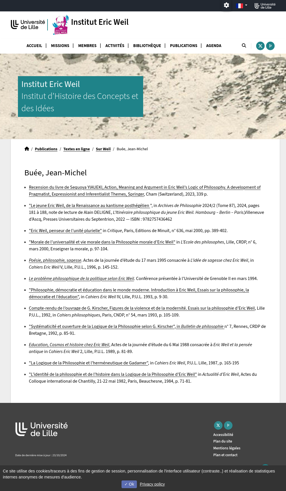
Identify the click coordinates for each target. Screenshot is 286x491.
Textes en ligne (76, 149)
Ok (129, 484)
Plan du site (222, 441)
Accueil (34, 46)
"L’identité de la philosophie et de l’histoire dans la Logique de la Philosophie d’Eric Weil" (113, 374)
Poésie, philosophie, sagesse (55, 260)
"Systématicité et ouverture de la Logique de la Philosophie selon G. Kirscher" (102, 326)
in (200, 326)
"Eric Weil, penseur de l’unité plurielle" (65, 231)
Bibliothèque (147, 46)
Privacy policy (152, 484)
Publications (183, 46)
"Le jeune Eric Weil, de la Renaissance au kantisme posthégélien (89, 205)
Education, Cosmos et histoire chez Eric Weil (69, 345)
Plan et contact (225, 455)
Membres (87, 46)
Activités (115, 46)
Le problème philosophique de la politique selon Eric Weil (81, 278)
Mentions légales (226, 448)
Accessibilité (223, 434)
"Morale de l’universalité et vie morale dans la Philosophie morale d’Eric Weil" (102, 242)
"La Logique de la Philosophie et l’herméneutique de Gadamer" (88, 363)
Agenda (213, 46)
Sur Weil (103, 149)
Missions (60, 46)
